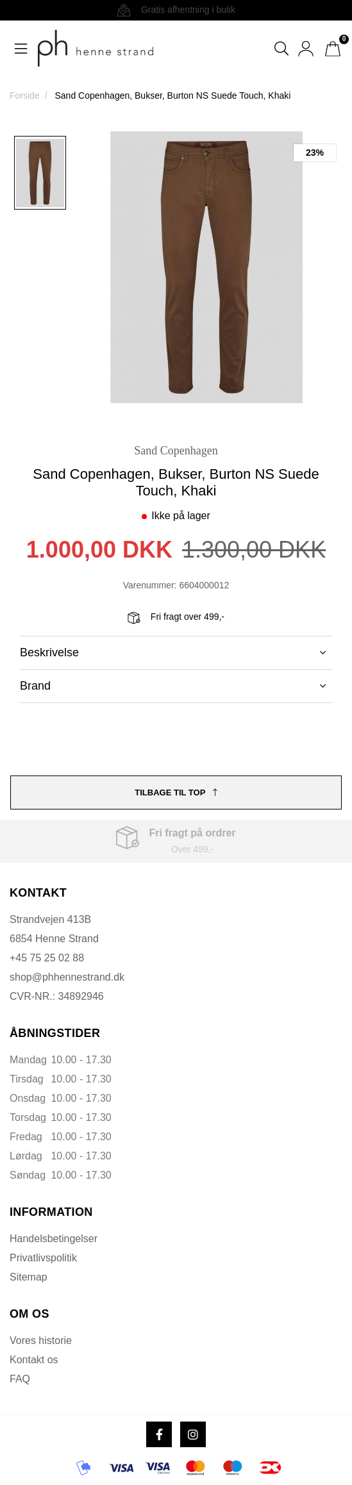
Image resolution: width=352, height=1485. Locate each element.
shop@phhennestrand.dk (67, 977)
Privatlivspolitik (43, 1257)
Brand (173, 685)
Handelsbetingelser (53, 1238)
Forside (25, 95)
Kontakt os (34, 1359)
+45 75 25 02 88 (47, 957)
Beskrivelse (173, 652)
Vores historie (41, 1340)
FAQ (20, 1378)
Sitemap (28, 1277)
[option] (40, 172)
